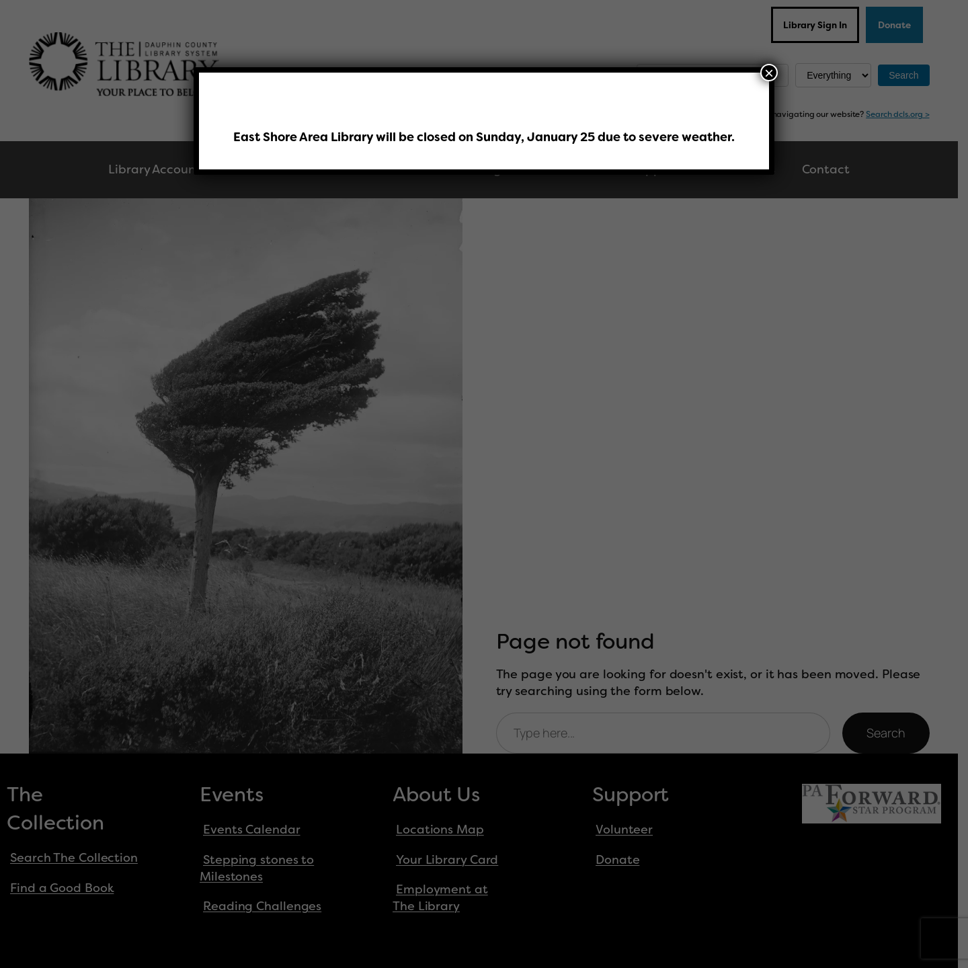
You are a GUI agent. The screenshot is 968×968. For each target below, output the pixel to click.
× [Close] (769, 72)
